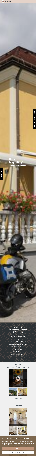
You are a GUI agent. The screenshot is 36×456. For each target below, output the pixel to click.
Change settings (18, 452)
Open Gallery (18, 399)
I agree (18, 448)
